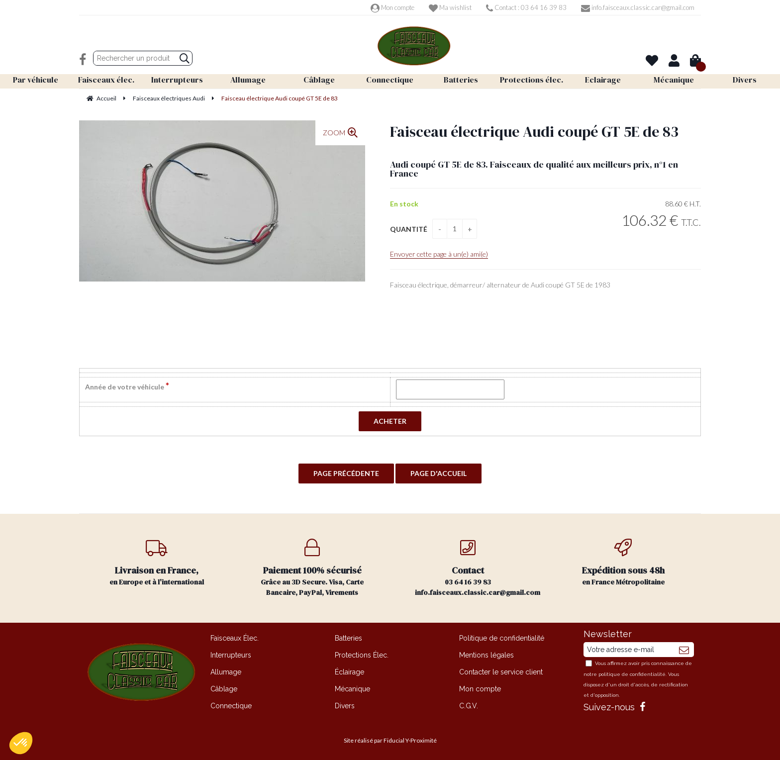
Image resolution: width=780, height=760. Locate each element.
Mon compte (392, 7)
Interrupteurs (230, 655)
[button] (21, 743)
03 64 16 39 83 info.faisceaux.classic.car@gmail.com (477, 568)
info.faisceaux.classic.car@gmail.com (637, 7)
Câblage (223, 689)
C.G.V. (468, 706)
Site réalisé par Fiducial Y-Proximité (390, 740)
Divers (345, 706)
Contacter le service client (501, 672)
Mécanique (352, 689)
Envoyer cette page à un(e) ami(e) (439, 254)
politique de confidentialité (632, 674)
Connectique (231, 706)
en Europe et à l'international (157, 563)
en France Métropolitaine (624, 563)
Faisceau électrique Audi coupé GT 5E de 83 (534, 131)
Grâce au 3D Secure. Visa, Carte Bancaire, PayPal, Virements (313, 568)
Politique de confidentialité (501, 638)
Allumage (225, 672)
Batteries (348, 638)
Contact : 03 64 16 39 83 (526, 7)
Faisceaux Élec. (234, 638)
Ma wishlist (450, 7)
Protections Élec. (362, 655)
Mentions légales (486, 655)
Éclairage (349, 672)
